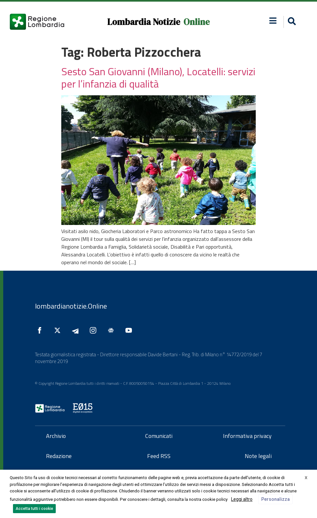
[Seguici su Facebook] (41, 330)
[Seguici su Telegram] (77, 330)
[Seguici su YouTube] (130, 330)
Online (196, 22)
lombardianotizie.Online (71, 306)
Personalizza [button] (275, 499)
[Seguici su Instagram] (95, 330)
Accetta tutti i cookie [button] (34, 508)
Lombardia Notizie (143, 22)
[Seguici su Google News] (112, 330)
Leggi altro (241, 499)
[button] (273, 21)
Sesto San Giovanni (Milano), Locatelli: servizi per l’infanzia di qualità (158, 77)
